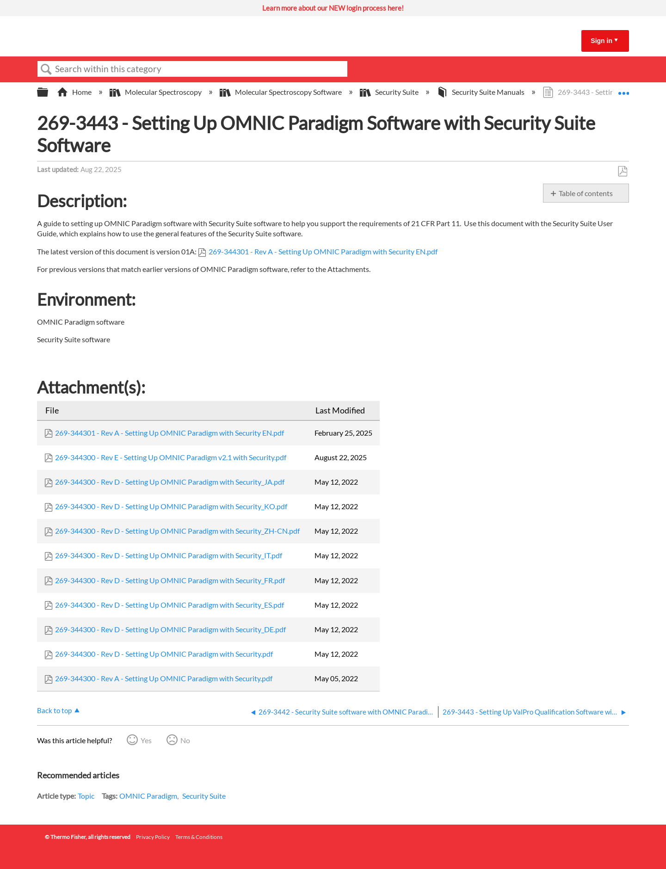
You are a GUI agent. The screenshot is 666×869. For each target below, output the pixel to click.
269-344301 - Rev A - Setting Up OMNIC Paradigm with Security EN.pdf (323, 251)
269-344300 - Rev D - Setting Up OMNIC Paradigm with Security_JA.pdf (169, 481)
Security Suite (390, 91)
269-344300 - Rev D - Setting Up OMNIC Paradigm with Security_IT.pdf (168, 555)
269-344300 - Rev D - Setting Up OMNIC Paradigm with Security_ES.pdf (169, 604)
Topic (86, 795)
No (185, 740)
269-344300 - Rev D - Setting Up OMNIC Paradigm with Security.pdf (164, 653)
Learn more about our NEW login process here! (333, 8)
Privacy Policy (153, 836)
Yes (146, 740)
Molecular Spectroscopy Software (281, 91)
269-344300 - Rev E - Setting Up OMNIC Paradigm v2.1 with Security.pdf (170, 457)
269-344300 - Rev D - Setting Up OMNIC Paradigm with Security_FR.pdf (170, 580)
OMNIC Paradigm (148, 795)
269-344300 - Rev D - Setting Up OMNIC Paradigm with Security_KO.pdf (171, 506)
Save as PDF (622, 171)
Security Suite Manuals (481, 91)
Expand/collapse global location (623, 89)
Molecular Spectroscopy (156, 91)
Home (75, 91)
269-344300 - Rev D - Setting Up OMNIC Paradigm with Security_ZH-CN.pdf (177, 530)
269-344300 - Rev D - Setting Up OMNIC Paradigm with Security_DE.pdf (170, 629)
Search (46, 69)
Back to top (54, 710)
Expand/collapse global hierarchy (48, 92)
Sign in (601, 40)
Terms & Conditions (198, 836)
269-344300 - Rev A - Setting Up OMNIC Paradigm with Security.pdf (163, 678)
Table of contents (586, 193)
